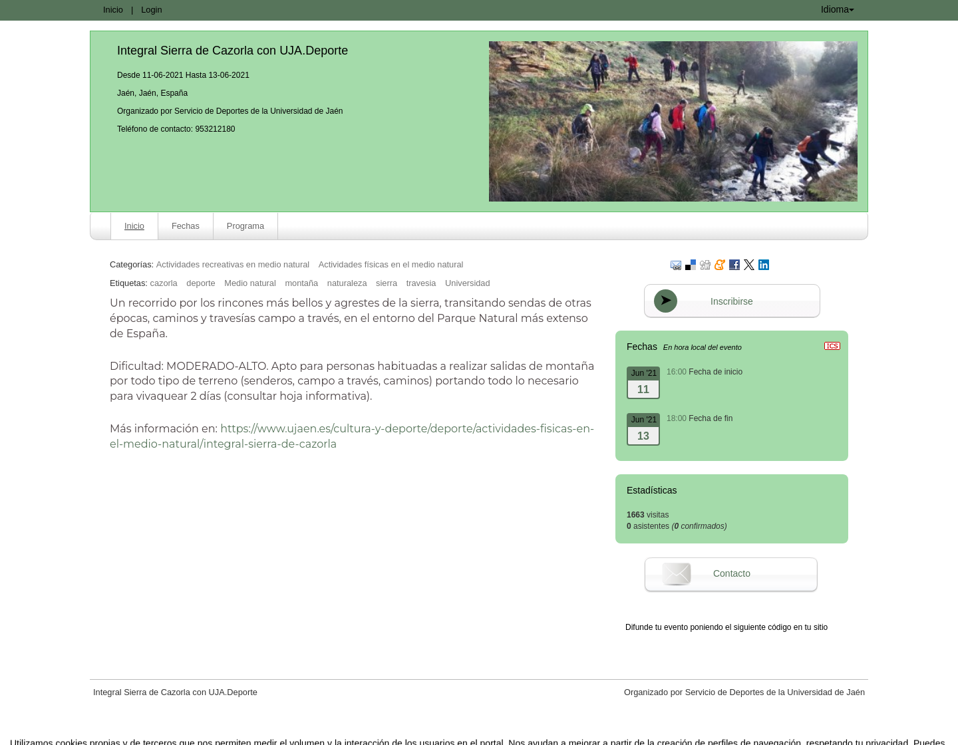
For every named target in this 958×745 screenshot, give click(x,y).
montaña (301, 283)
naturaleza (347, 283)
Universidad (467, 283)
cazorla (163, 283)
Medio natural (250, 283)
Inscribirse (732, 301)
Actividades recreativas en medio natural (232, 264)
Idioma (837, 9)
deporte (200, 283)
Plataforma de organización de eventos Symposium (486, 733)
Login (151, 10)
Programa (245, 226)
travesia (421, 283)
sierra (386, 283)
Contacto (731, 573)
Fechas (186, 226)
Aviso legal (340, 733)
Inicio (113, 10)
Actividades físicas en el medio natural (391, 264)
